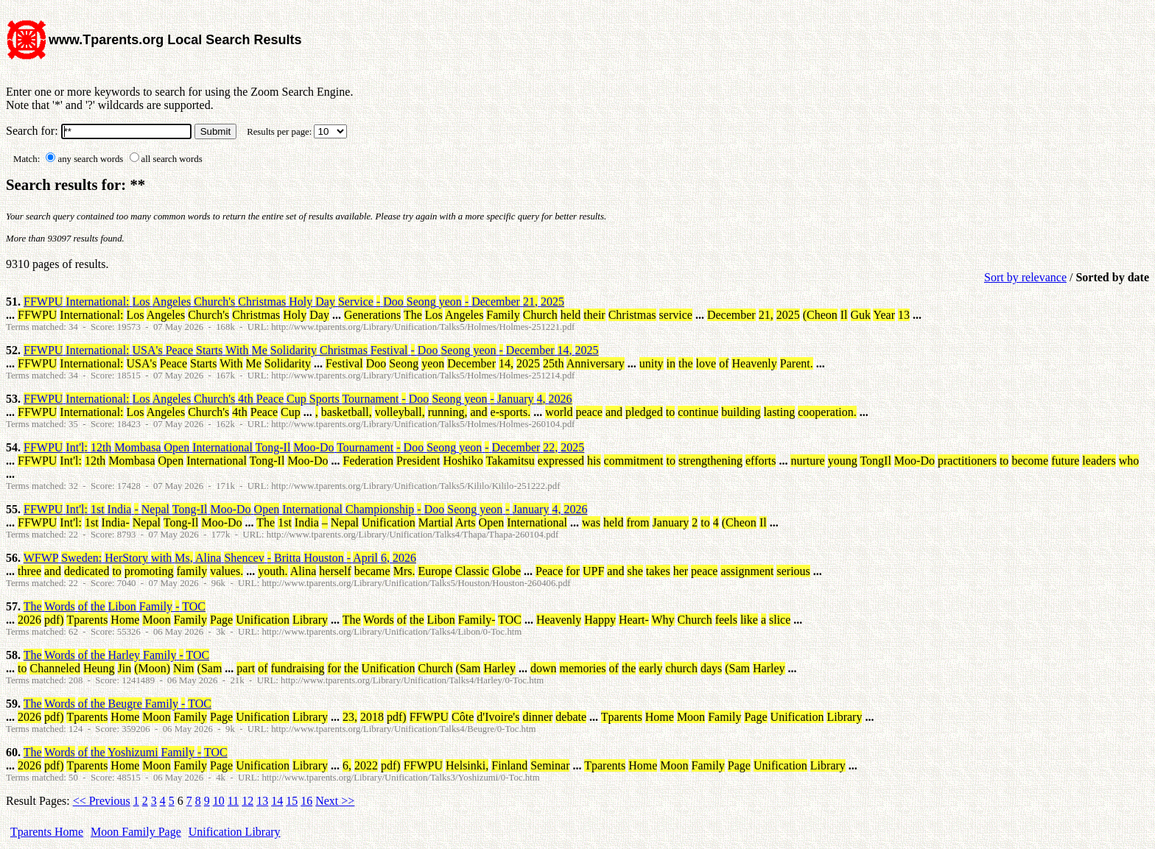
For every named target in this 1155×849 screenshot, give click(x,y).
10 (219, 801)
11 (233, 801)
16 (306, 801)
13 (262, 801)
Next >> (334, 801)
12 (247, 801)
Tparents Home (46, 831)
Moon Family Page (136, 831)
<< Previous (101, 801)
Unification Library (235, 831)
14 (277, 801)
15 (292, 801)
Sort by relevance (1025, 277)
